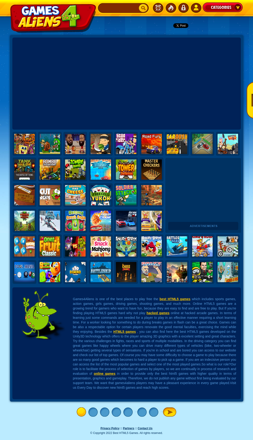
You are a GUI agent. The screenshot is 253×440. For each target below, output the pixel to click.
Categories (223, 7)
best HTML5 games (174, 299)
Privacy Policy (110, 428)
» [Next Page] (169, 412)
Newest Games (158, 8)
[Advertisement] (53, 83)
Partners (128, 428)
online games (104, 373)
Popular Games (171, 8)
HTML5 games (124, 331)
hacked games (158, 313)
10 (143, 412)
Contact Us (145, 428)
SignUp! (196, 8)
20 (155, 412)
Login (183, 8)
